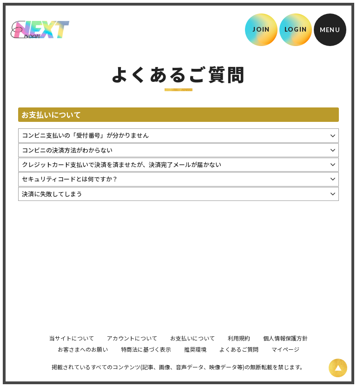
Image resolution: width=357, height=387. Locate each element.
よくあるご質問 (238, 362)
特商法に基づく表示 (146, 362)
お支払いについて (192, 351)
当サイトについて (71, 351)
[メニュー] (330, 29)
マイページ (285, 362)
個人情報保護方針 (285, 351)
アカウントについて (132, 351)
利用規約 (239, 351)
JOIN (261, 29)
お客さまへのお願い (83, 362)
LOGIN (295, 29)
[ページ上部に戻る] (338, 368)
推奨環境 (195, 362)
